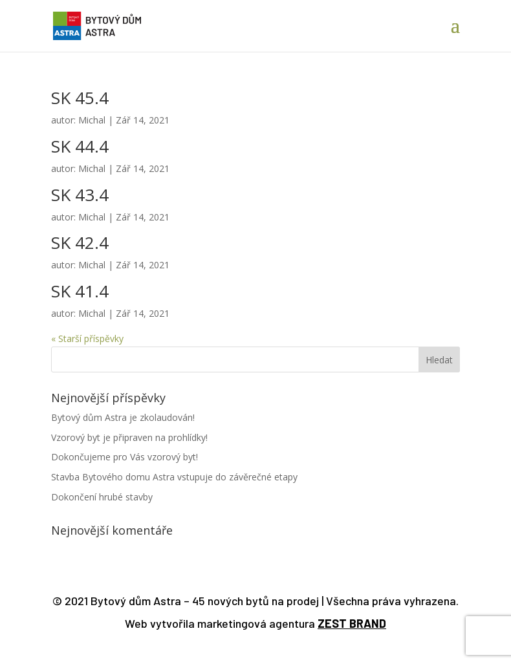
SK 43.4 (80, 194)
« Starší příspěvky (87, 338)
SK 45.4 (80, 97)
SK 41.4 (80, 291)
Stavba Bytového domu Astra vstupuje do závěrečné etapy (174, 477)
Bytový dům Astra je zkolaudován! (123, 417)
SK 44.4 (80, 146)
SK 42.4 (80, 242)
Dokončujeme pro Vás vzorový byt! (124, 457)
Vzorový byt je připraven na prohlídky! (129, 437)
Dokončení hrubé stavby (102, 497)
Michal (91, 120)
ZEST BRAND (352, 623)
